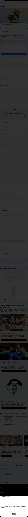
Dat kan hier (11, 506)
